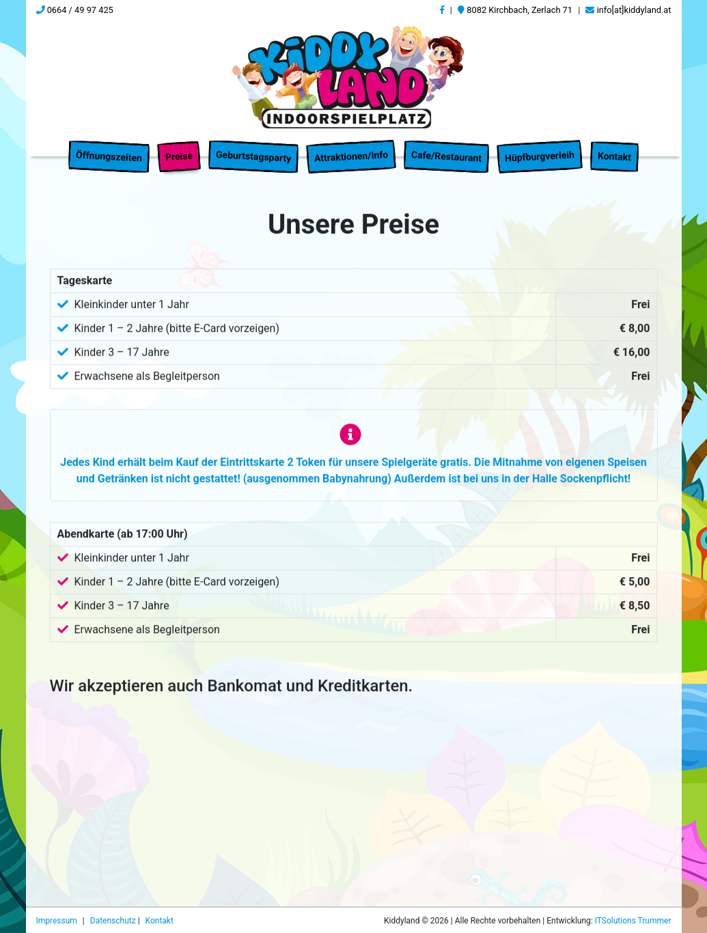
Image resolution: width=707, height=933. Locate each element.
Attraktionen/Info (351, 147)
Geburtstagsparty (253, 147)
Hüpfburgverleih (540, 148)
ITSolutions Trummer (633, 920)
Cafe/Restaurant (446, 148)
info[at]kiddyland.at (628, 10)
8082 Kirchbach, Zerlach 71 (515, 10)
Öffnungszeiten (109, 148)
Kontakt (615, 147)
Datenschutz (114, 920)
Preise (179, 147)
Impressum (57, 920)
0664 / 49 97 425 (74, 10)
